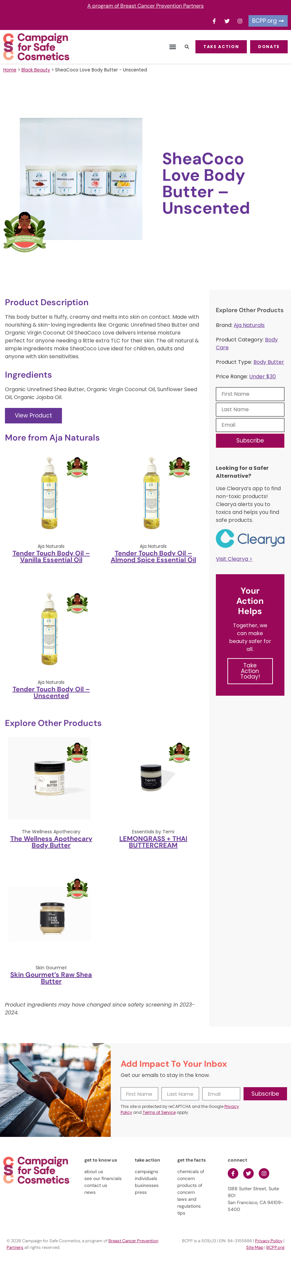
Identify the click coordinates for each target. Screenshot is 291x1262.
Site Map (254, 1247)
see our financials (103, 1178)
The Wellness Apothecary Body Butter (51, 841)
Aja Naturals (249, 325)
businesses (147, 1185)
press (141, 1192)
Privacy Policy (268, 1241)
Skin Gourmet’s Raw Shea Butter (51, 977)
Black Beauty (35, 70)
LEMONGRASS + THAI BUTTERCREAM (153, 841)
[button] (172, 46)
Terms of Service (159, 1112)
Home (9, 70)
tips (181, 1213)
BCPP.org (275, 1247)
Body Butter (268, 362)
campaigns (146, 1171)
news (90, 1192)
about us (93, 1171)
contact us (95, 1185)
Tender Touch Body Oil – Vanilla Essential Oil (51, 556)
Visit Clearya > (234, 559)
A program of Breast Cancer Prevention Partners (145, 5)
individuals (146, 1178)
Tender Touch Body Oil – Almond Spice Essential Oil (153, 556)
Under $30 (262, 376)
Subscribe (250, 440)
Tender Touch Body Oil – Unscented (51, 692)
